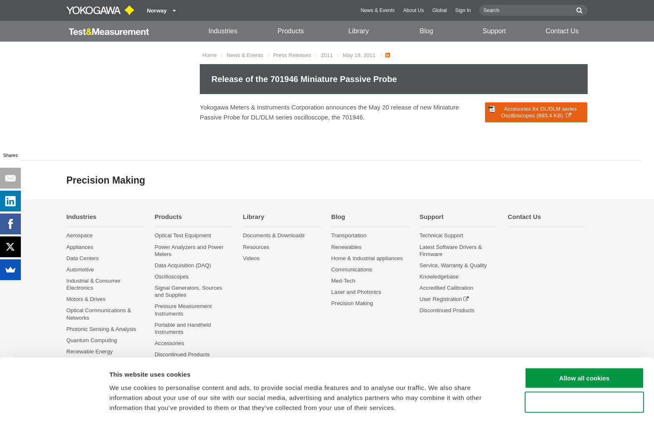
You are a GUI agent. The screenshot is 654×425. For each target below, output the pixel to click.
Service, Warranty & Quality (453, 265)
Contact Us (562, 31)
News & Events (378, 10)
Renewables (346, 247)
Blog (426, 31)
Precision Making (352, 304)
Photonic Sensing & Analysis (101, 329)
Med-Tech (343, 281)
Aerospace (79, 236)
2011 (327, 55)
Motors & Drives (86, 299)
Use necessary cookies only (584, 376)
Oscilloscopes (172, 276)
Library (358, 31)
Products (290, 31)
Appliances (79, 247)
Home (209, 55)
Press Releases (292, 55)
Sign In (463, 10)
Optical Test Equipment (183, 236)
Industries (223, 31)
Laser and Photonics (356, 292)
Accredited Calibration (446, 288)
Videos (251, 258)
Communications (351, 269)
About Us (413, 10)
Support (494, 31)
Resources (256, 247)
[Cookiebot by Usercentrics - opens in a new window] (54, 409)
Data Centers (82, 258)
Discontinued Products (447, 311)
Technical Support (441, 236)
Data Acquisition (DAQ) (183, 265)
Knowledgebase (439, 276)
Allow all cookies (584, 351)
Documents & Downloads (273, 236)
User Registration (441, 299)
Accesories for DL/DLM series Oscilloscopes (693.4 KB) (532, 112)
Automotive (80, 269)
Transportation (349, 236)
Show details (437, 408)
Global (439, 10)
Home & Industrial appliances (367, 258)
